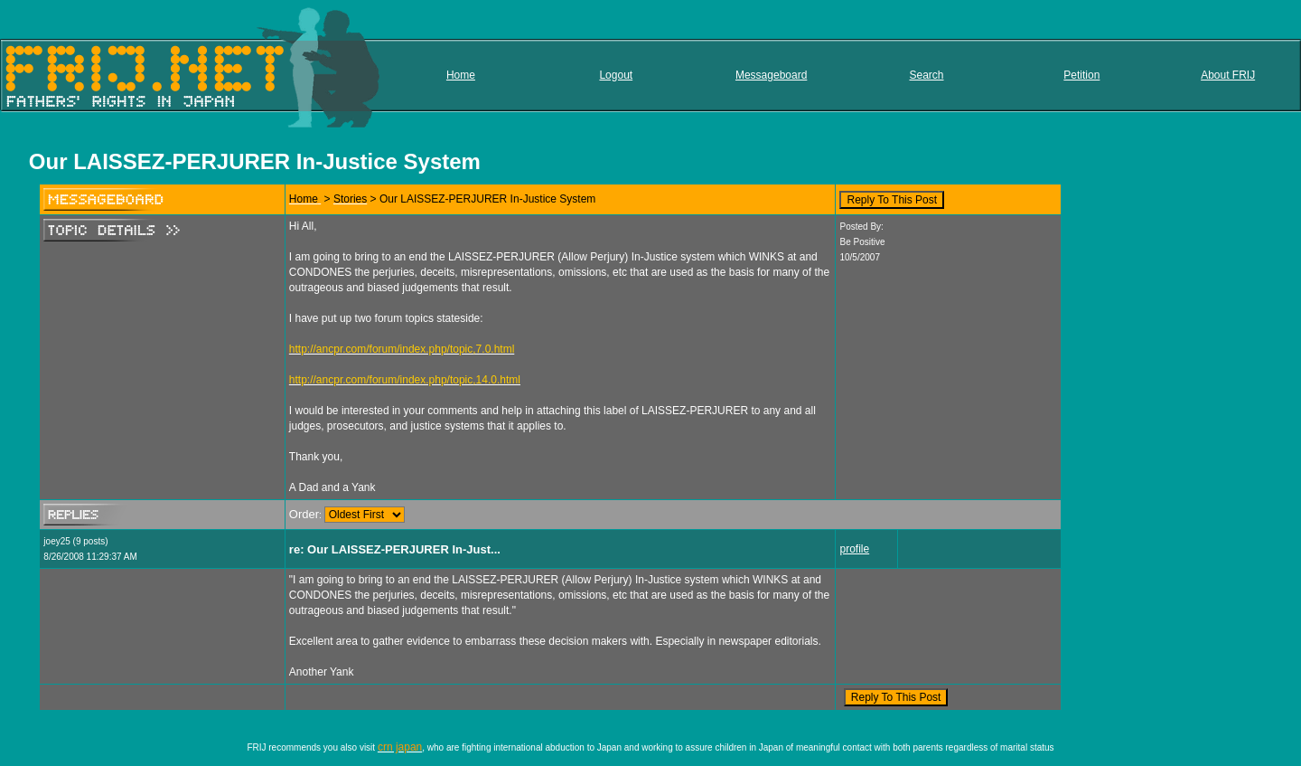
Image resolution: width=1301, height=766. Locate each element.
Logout (615, 75)
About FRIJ (1228, 75)
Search (926, 75)
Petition (1081, 75)
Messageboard (771, 75)
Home (460, 75)
